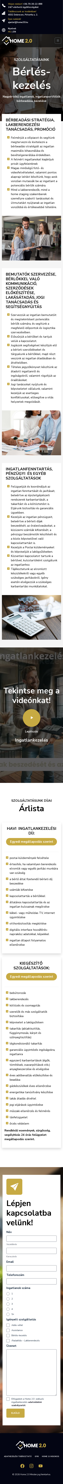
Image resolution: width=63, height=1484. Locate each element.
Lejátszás (31, 721)
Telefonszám (15, 1275)
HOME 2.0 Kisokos (50, 1456)
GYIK (37, 1456)
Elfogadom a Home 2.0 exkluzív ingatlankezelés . (27, 1402)
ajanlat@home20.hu (18, 22)
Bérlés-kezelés (19, 1335)
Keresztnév (11, 1256)
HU (9, 31)
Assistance (17, 1330)
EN (14, 31)
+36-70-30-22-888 (32, 4)
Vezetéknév (11, 1244)
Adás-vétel (17, 1325)
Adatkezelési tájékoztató (18, 1456)
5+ (12, 1314)
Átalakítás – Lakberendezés (25, 1340)
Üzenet (11, 1346)
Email (10, 1262)
